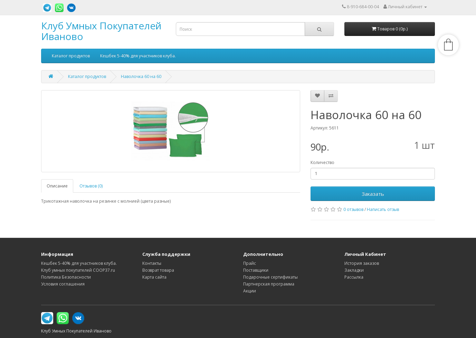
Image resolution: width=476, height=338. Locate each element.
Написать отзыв (383, 209)
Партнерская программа (268, 284)
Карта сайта (154, 277)
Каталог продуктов (71, 56)
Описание (57, 186)
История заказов (361, 263)
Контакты (151, 263)
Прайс (249, 263)
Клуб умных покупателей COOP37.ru (78, 270)
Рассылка (353, 277)
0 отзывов (353, 209)
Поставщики (255, 270)
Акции (249, 291)
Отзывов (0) (91, 186)
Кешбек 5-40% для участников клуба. (138, 56)
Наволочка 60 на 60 (141, 76)
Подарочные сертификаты (270, 277)
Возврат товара (158, 270)
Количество (322, 162)
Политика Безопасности (66, 277)
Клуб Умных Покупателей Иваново (101, 31)
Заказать (373, 193)
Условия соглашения (63, 284)
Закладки (354, 270)
